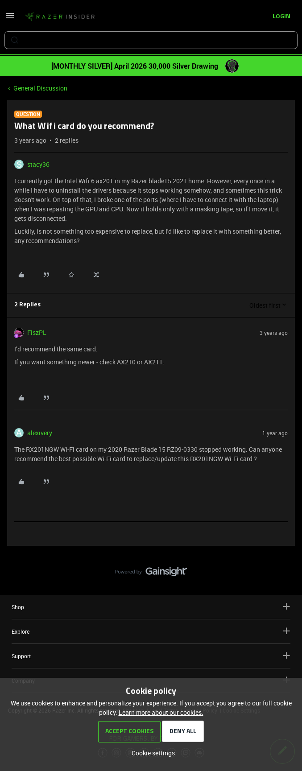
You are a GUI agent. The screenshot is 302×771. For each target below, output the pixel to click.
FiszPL (36, 332)
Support (151, 656)
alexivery (39, 433)
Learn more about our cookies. (161, 712)
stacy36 (38, 164)
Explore (151, 631)
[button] (9, 18)
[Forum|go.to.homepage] (59, 17)
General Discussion (40, 88)
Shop (151, 606)
